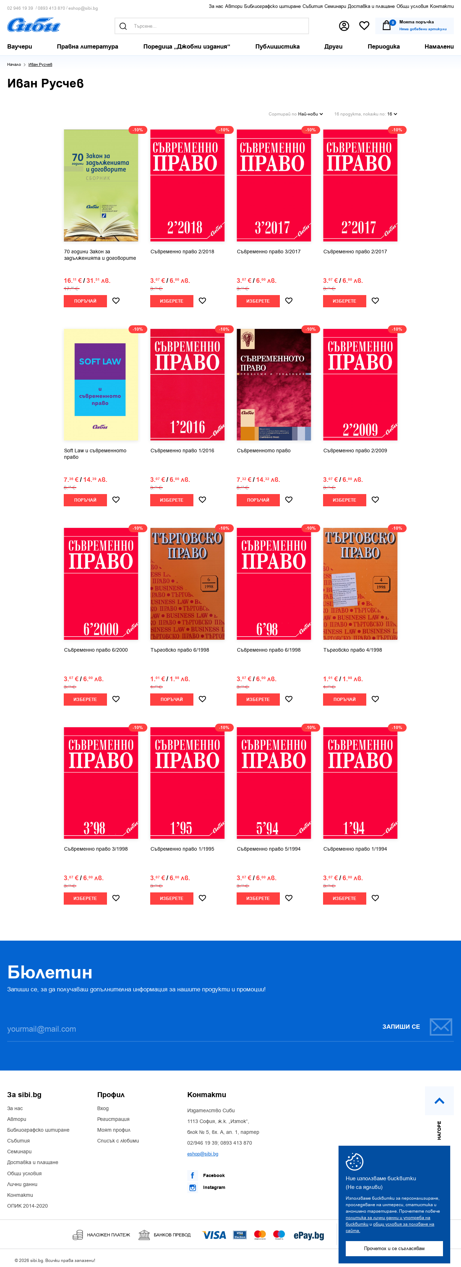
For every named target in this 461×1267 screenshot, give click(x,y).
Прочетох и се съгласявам (394, 1248)
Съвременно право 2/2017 (355, 248)
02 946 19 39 (20, 8)
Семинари (335, 6)
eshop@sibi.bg (83, 8)
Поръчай (85, 297)
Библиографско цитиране (272, 6)
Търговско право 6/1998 (180, 646)
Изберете (171, 297)
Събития (313, 6)
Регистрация (113, 1115)
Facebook (206, 1172)
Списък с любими (118, 1137)
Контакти (442, 6)
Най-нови (310, 111)
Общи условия (412, 6)
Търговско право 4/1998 (352, 646)
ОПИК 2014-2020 (27, 1202)
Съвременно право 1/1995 (182, 845)
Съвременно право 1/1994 (355, 845)
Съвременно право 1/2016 (182, 447)
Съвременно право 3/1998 (96, 845)
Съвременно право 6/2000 (96, 646)
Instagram (206, 1183)
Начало (14, 65)
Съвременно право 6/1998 (269, 646)
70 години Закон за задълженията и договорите (100, 251)
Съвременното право (264, 447)
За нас (216, 6)
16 (392, 111)
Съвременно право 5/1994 (269, 845)
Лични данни (22, 1181)
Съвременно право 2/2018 (182, 248)
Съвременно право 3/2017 (269, 248)
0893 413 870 (51, 8)
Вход (103, 1104)
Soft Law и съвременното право (95, 450)
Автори (233, 6)
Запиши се (417, 1023)
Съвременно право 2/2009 (355, 447)
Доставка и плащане (371, 6)
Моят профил (113, 1126)
